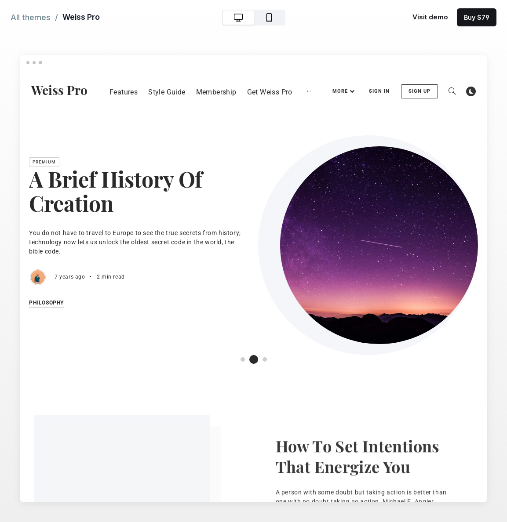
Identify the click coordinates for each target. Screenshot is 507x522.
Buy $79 (476, 17)
